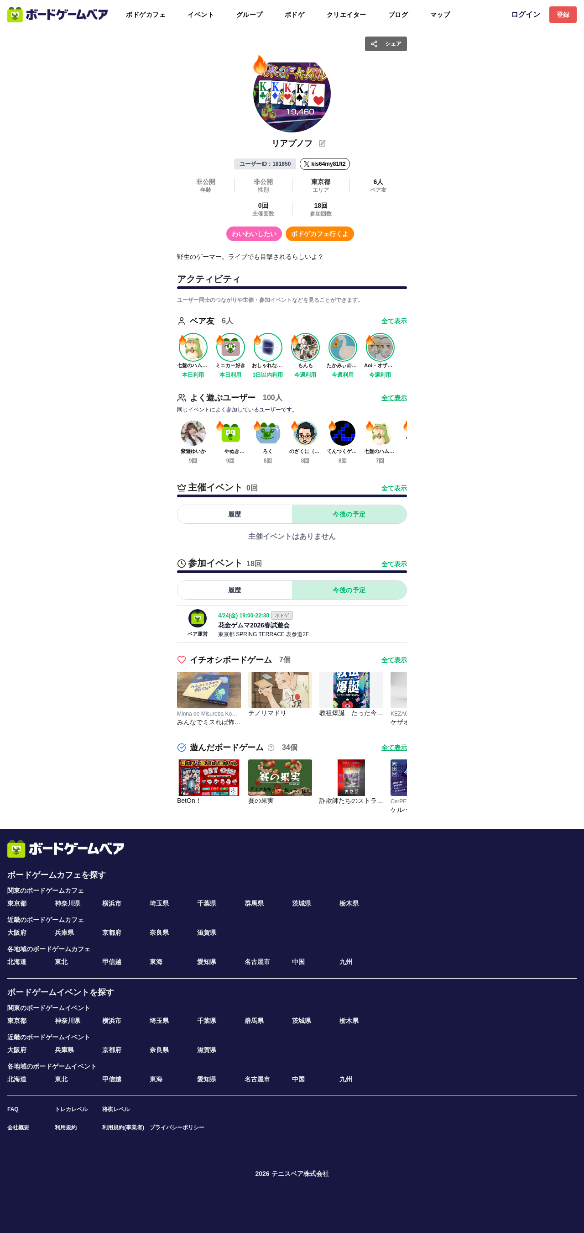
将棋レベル (116, 1109)
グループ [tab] (249, 14)
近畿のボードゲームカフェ (45, 919)
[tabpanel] (292, 535)
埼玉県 (159, 903)
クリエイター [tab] (346, 14)
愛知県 (206, 961)
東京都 (16, 903)
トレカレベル (71, 1109)
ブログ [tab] (398, 14)
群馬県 (254, 903)
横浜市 (111, 903)
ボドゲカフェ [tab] (146, 14)
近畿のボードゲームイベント (48, 1037)
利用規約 (66, 1127)
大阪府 (16, 932)
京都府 (111, 932)
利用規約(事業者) (123, 1127)
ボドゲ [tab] (295, 14)
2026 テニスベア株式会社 (291, 1173)
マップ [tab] (440, 14)
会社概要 (18, 1127)
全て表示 (394, 488)
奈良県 (159, 932)
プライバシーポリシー (177, 1127)
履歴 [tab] (234, 514)
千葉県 (206, 903)
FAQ (13, 1109)
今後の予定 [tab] (349, 514)
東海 (156, 961)
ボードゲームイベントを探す (60, 992)
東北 (61, 961)
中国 (298, 961)
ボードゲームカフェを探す (56, 875)
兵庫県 (64, 932)
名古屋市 (257, 961)
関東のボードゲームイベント (48, 1008)
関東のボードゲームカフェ (45, 890)
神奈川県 (67, 903)
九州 (345, 961)
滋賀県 (206, 932)
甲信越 (111, 961)
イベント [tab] (201, 14)
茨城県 (301, 903)
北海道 (16, 961)
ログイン (525, 14)
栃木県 (349, 903)
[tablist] (284, 15)
